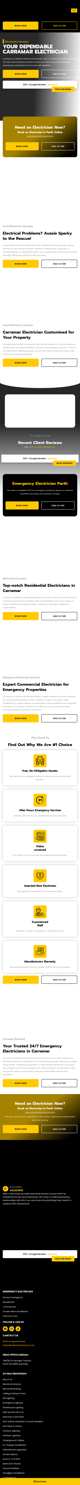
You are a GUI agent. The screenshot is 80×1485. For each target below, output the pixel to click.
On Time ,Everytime (16, 1187)
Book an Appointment (14, 1341)
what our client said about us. (42, 447)
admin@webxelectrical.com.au (19, 1345)
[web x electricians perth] (40, 1229)
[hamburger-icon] (74, 11)
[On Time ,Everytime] (5, 1188)
